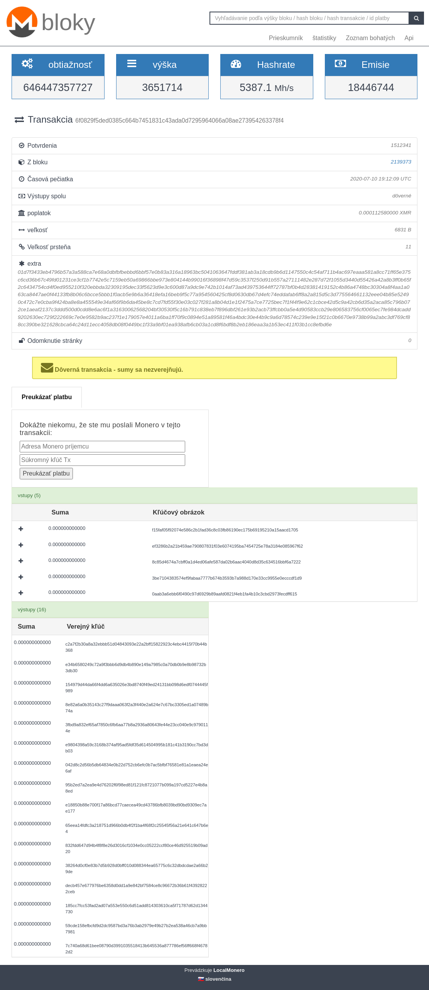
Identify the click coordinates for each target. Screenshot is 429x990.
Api (409, 38)
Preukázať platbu (47, 397)
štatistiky (324, 38)
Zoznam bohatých (370, 38)
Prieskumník (286, 38)
